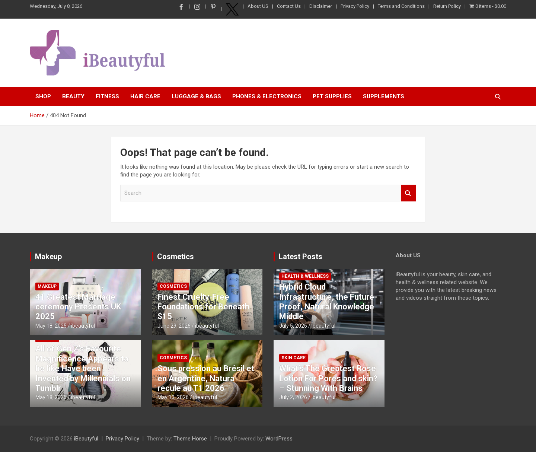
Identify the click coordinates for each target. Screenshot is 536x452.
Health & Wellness (305, 276)
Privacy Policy (355, 6)
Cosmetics (175, 256)
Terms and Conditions (401, 6)
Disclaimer (320, 6)
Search (408, 193)
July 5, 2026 (293, 326)
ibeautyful (83, 326)
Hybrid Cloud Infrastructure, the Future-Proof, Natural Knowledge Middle (328, 301)
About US (258, 6)
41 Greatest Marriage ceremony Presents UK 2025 (78, 306)
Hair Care (145, 96)
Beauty (73, 96)
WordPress (279, 438)
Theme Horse (190, 438)
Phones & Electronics (267, 96)
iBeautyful (86, 438)
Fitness (107, 96)
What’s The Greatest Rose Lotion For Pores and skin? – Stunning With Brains (328, 378)
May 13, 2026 (173, 397)
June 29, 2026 (174, 326)
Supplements (383, 96)
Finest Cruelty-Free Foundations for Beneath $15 (203, 306)
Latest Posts (300, 256)
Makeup (48, 256)
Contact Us (289, 6)
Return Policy (447, 6)
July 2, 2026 (293, 397)
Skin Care (293, 357)
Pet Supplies (332, 96)
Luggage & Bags (196, 96)
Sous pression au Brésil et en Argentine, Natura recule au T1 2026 (205, 378)
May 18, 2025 (51, 326)
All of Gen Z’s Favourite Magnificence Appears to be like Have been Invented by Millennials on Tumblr (83, 368)
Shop (43, 96)
